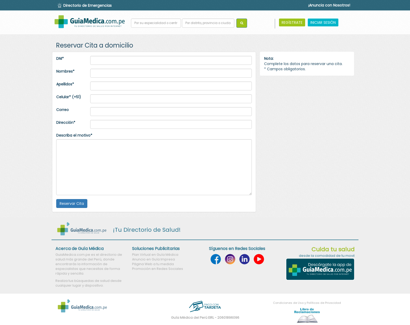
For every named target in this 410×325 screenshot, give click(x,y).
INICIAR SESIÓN (323, 22)
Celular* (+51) (68, 97)
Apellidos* (65, 84)
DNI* (60, 58)
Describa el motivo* (74, 135)
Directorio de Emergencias (87, 5)
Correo (62, 109)
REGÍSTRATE (292, 22)
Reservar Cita (72, 203)
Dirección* (65, 122)
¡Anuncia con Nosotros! (329, 5)
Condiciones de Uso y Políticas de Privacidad (307, 303)
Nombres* (65, 71)
